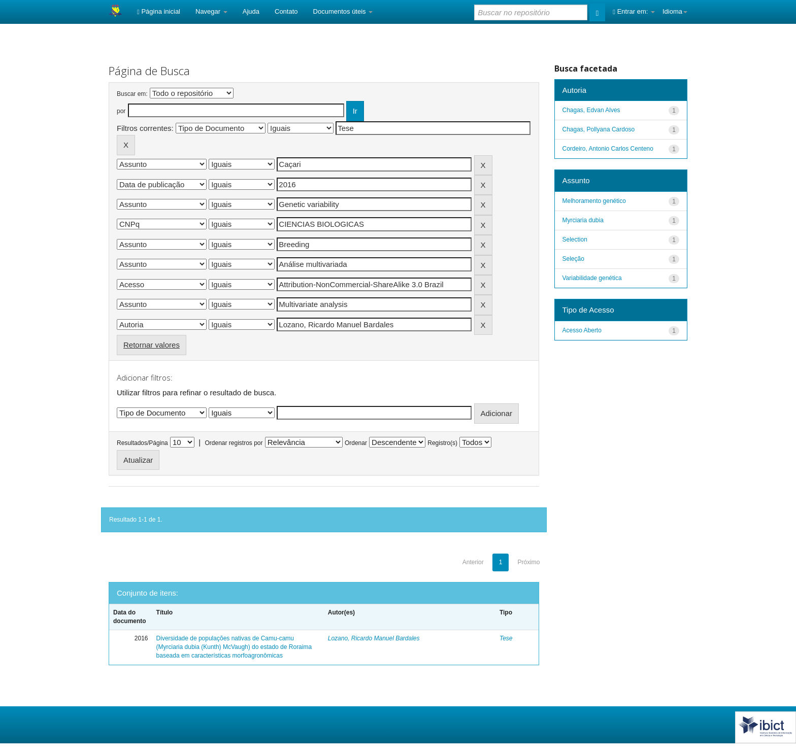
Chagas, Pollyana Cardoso (598, 129)
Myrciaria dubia (583, 220)
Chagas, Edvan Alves (591, 110)
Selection (574, 239)
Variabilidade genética (592, 278)
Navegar (211, 11)
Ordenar (356, 443)
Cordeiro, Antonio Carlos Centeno (607, 148)
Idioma (674, 11)
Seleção (573, 258)
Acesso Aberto (582, 330)
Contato (286, 11)
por (121, 111)
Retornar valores (151, 344)
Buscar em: (132, 93)
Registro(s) (442, 443)
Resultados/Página (142, 443)
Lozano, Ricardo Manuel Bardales (374, 638)
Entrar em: (634, 11)
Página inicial (158, 11)
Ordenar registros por (233, 443)
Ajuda (251, 11)
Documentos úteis (343, 11)
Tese (506, 638)
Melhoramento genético (594, 200)
